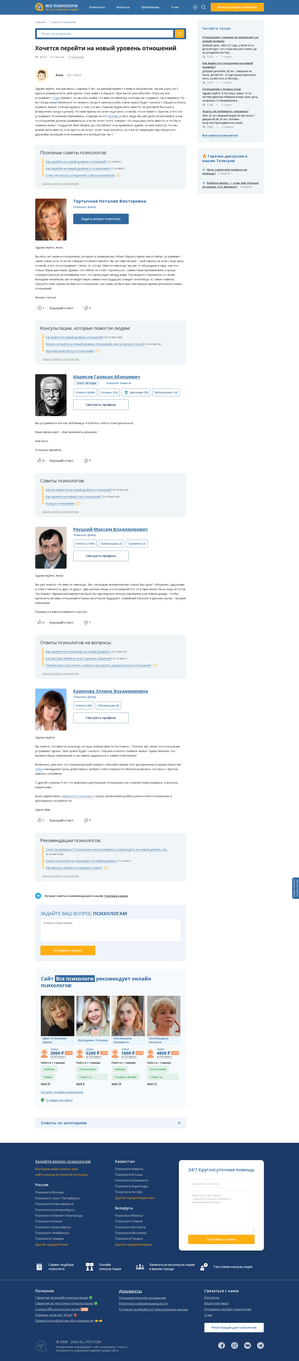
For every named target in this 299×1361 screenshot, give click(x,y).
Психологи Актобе (128, 1192)
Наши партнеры (216, 1303)
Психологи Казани (48, 1221)
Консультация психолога (237, 7)
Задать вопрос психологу (101, 219)
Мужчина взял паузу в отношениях (70, 351)
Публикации (150, 7)
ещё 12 (152, 1083)
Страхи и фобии (125, 1077)
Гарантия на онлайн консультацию (61, 1297)
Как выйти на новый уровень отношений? (75, 337)
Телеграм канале (116, 896)
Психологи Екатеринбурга (54, 1210)
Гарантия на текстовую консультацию (64, 1303)
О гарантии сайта (59, 1100)
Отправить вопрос (221, 1239)
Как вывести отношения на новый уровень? (227, 65)
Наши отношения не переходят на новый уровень (81, 861)
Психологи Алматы (129, 1169)
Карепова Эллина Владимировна (110, 691)
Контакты (211, 1297)
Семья (48, 1077)
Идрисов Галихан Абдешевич (106, 376)
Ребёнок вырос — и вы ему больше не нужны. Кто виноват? (230, 185)
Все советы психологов (220, 135)
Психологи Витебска (130, 1227)
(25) (139, 392)
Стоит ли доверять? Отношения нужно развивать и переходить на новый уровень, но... (107, 849)
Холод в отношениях (60, 503)
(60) (83, 705)
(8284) (85, 392)
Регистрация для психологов (234, 1327)
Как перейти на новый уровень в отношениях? (78, 168)
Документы (130, 1291)
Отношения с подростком (221, 89)
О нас (175, 7)
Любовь (49, 1069)
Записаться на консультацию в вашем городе (172, 1267)
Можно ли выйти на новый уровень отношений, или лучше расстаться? (95, 344)
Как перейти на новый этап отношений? (73, 496)
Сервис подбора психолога (61, 1267)
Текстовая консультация (232, 1267)
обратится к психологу (77, 796)
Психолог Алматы (119, 383)
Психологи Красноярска (53, 1227)
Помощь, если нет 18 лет (54, 1315)
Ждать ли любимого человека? (225, 111)
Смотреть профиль (101, 405)
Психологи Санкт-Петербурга (57, 1198)
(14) (165, 392)
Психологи (97, 7)
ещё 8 (80, 1083)
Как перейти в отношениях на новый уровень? (78, 651)
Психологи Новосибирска (54, 1204)
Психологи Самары (49, 1238)
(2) (111, 543)
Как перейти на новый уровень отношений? (76, 161)
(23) (109, 392)
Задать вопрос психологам (60, 183)
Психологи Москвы (49, 1192)
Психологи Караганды (131, 1186)
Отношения (76, 57)
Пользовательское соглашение (142, 1298)
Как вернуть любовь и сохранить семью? (74, 868)
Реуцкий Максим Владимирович (110, 529)
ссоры (56, 98)
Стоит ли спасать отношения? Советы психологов (80, 175)
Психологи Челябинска (52, 1233)
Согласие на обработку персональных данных (153, 1309)
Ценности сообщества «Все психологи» (64, 1321)
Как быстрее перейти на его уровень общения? (79, 658)
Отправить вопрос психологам (227, 1309)
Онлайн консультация (110, 1267)
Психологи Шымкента (131, 1180)
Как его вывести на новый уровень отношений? (79, 489)
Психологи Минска (129, 1215)
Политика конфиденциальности (143, 1303)
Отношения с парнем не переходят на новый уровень (230, 39)
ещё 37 (45, 1083)
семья (39, 769)
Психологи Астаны (128, 1174)
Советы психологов (63, 22)
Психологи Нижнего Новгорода (59, 1215)
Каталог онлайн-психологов (62, 1092)
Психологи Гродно (129, 1238)
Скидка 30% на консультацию (57, 1309)
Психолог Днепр (85, 207)
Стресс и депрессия (86, 1077)
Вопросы (123, 7)
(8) (108, 705)
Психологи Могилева (131, 1233)
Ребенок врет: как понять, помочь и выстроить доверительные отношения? (99, 665)
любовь (113, 116)
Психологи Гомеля (128, 1221)
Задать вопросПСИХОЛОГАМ (295, 888)
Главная (40, 22)
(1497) (85, 543)
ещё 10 (116, 1083)
